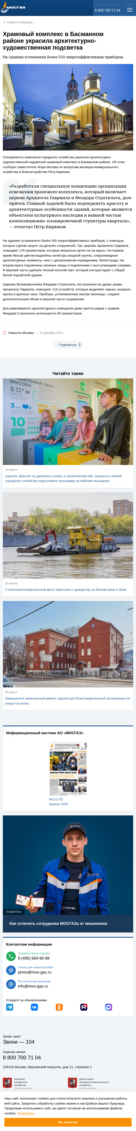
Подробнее (25, 1113)
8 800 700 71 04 (107, 10)
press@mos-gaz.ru (34, 972)
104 (30, 1042)
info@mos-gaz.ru (33, 986)
